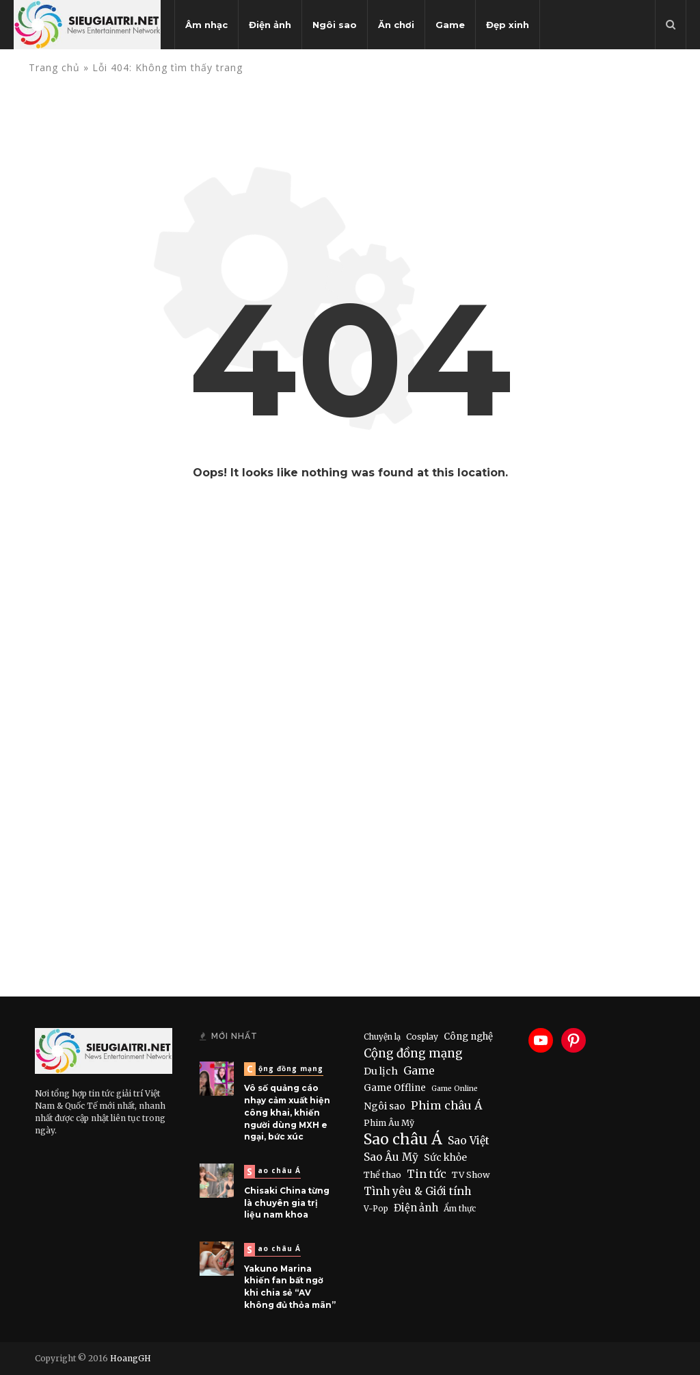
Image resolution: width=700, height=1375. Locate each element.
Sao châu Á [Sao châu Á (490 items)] (403, 1139)
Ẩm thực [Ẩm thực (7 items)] (460, 1208)
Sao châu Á (274, 1171)
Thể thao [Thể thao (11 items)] (382, 1175)
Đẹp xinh (507, 24)
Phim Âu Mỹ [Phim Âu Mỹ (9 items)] (389, 1123)
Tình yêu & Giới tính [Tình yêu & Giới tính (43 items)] (417, 1191)
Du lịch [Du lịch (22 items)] (381, 1071)
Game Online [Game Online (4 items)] (454, 1088)
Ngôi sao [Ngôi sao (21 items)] (384, 1106)
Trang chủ (54, 67)
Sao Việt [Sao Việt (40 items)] (468, 1140)
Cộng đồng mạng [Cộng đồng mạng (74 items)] (413, 1053)
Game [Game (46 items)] (419, 1070)
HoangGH (130, 1358)
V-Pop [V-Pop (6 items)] (376, 1208)
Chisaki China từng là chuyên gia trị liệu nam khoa (286, 1202)
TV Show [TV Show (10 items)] (471, 1175)
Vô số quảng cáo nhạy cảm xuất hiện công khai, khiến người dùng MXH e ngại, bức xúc (287, 1112)
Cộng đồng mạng (285, 1068)
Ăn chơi (396, 24)
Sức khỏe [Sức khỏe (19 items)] (445, 1157)
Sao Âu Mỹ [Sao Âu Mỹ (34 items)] (391, 1157)
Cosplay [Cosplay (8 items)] (422, 1036)
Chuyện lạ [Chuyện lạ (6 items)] (382, 1037)
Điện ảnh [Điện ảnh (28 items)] (416, 1207)
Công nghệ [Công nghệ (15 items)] (468, 1036)
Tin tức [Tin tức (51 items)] (426, 1174)
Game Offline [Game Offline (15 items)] (395, 1088)
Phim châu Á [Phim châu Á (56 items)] (447, 1105)
